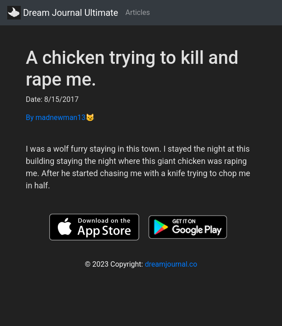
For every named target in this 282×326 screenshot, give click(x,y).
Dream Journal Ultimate (62, 12)
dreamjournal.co (171, 264)
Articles (137, 12)
